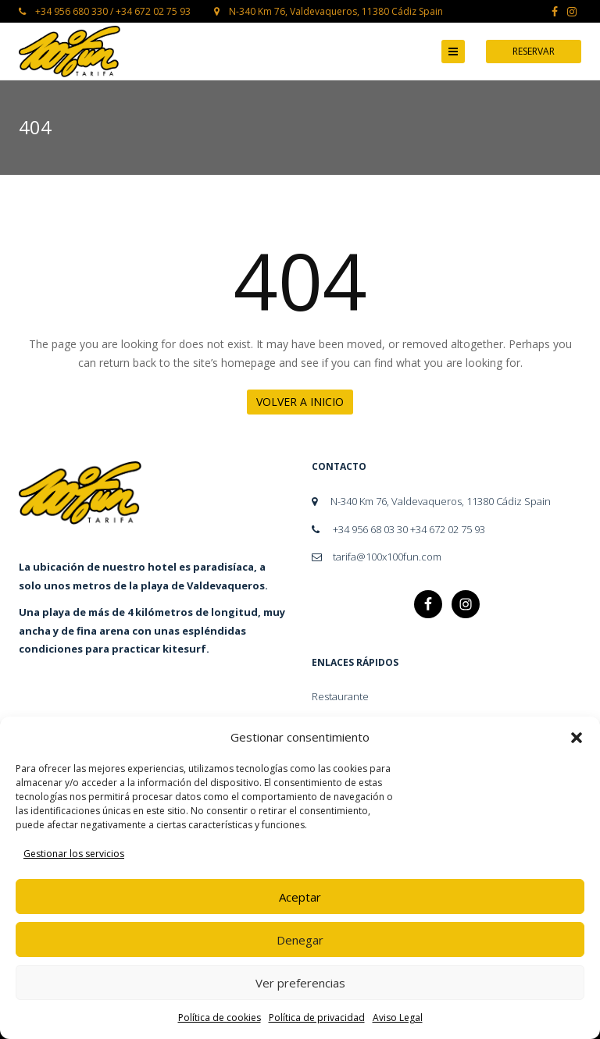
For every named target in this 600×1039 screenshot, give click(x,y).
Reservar (533, 51)
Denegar (300, 940)
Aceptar (300, 897)
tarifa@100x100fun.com (376, 557)
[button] (576, 737)
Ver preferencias (300, 983)
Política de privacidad (317, 1017)
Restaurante (340, 696)
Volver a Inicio (300, 401)
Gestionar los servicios (73, 853)
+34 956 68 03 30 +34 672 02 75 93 (398, 529)
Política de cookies (219, 1017)
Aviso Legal (398, 1017)
